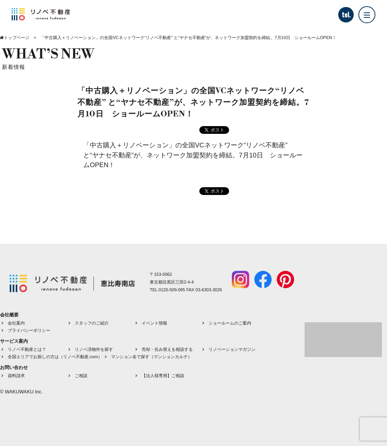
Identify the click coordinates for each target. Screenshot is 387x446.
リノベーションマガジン (232, 349)
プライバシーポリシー (29, 330)
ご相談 (81, 375)
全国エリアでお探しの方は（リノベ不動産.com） (55, 356)
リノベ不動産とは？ (27, 349)
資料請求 (16, 375)
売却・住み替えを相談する (167, 349)
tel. (346, 14)
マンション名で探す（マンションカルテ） (151, 356)
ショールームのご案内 (230, 323)
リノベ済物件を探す (94, 349)
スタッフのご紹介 (92, 323)
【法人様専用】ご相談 (163, 375)
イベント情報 (154, 323)
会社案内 (16, 323)
